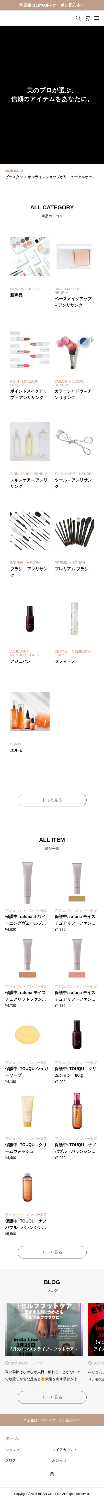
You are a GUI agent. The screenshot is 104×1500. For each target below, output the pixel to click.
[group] (52, 95)
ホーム (12, 1438)
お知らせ (59, 1460)
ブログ (10, 1460)
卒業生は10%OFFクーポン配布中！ (52, 5)
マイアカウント (64, 1450)
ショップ (12, 1450)
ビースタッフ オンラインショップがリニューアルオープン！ (52, 177)
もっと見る (52, 800)
